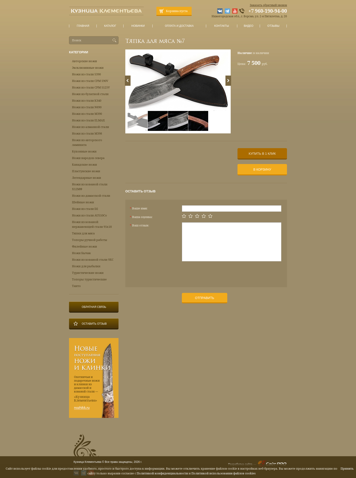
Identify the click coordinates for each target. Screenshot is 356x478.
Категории (78, 52)
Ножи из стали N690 (86, 107)
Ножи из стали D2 (85, 209)
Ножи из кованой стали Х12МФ (89, 187)
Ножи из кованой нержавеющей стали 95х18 (92, 224)
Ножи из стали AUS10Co (89, 215)
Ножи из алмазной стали (90, 127)
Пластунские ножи (86, 171)
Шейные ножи (83, 202)
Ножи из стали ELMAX (88, 120)
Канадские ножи (84, 164)
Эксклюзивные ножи (88, 67)
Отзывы (273, 26)
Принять (347, 468)
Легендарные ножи (86, 177)
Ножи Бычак (81, 253)
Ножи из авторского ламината (87, 142)
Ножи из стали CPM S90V (90, 81)
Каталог (110, 26)
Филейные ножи (84, 246)
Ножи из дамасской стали (91, 195)
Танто (76, 286)
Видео (248, 26)
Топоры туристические (89, 279)
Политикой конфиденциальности (162, 473)
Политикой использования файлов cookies (223, 473)
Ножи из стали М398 (87, 133)
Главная (83, 26)
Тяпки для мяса (83, 233)
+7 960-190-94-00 (267, 11)
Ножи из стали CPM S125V (91, 87)
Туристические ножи (88, 273)
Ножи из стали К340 (86, 100)
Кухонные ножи (84, 151)
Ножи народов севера (88, 158)
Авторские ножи (84, 61)
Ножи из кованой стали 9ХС (93, 259)
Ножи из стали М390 (87, 113)
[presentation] (216, 272)
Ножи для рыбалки (86, 266)
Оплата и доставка (179, 26)
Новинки (138, 26)
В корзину (262, 169)
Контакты (221, 26)
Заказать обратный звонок (268, 5)
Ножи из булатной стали (90, 94)
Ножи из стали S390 (86, 74)
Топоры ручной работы (89, 240)
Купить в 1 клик (262, 153)
